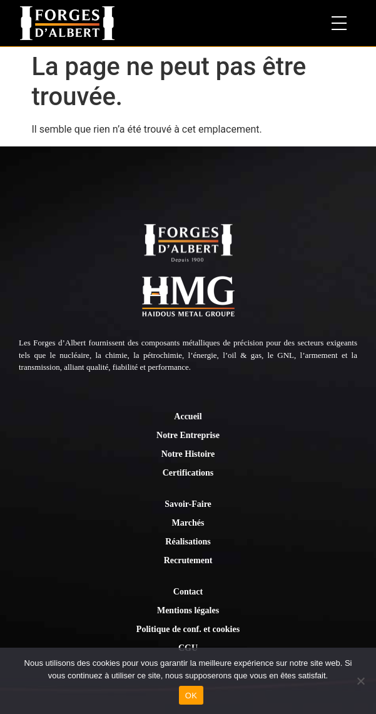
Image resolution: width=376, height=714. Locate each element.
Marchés (188, 523)
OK (191, 695)
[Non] (360, 681)
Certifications (188, 472)
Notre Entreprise (188, 435)
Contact (188, 591)
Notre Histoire (188, 454)
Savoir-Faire (188, 504)
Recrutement (188, 560)
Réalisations (187, 541)
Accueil (187, 416)
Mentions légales (188, 610)
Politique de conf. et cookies (188, 629)
